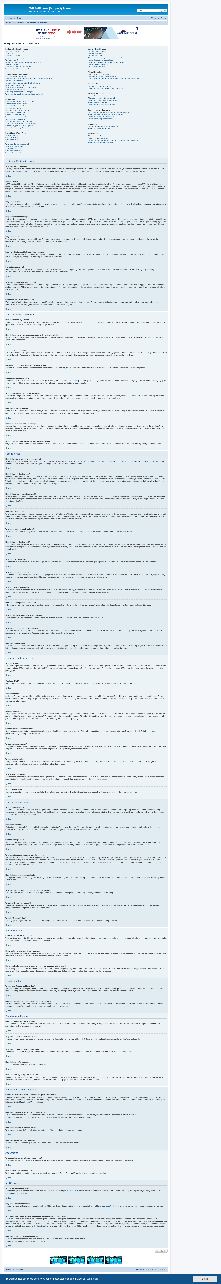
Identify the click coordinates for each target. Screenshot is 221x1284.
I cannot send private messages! (99, 74)
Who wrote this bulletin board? (98, 136)
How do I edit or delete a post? (16, 104)
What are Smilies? (11, 140)
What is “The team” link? (96, 66)
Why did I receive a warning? (15, 119)
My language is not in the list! (15, 85)
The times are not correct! (14, 81)
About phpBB (10, 1193)
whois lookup (10, 1221)
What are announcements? (14, 146)
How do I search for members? (98, 102)
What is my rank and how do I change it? (19, 92)
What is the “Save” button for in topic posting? (21, 123)
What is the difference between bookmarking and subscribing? (109, 112)
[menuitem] (19, 18)
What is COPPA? (11, 53)
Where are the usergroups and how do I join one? (105, 58)
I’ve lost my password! (13, 64)
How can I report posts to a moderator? (19, 121)
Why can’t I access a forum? (15, 115)
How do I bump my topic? (14, 128)
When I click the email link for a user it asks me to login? (24, 94)
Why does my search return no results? (101, 98)
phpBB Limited (68, 1191)
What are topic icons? (13, 153)
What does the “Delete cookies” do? (17, 69)
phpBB (75, 383)
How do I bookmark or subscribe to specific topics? (105, 114)
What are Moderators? (95, 53)
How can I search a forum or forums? (100, 96)
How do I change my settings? (15, 76)
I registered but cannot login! (15, 58)
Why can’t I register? (12, 55)
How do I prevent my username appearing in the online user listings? (29, 78)
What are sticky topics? (13, 148)
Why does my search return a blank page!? (103, 100)
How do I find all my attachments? (99, 128)
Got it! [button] (205, 1279)
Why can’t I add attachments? (15, 117)
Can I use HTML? (11, 137)
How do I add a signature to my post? (18, 106)
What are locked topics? (13, 151)
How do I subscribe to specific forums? (101, 116)
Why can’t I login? (11, 60)
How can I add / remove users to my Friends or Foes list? (107, 88)
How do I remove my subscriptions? (100, 119)
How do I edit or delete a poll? (15, 112)
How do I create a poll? (13, 108)
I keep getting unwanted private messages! (102, 76)
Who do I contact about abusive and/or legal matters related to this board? (113, 140)
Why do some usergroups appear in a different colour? (106, 62)
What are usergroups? (95, 55)
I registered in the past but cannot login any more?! (23, 62)
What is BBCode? (11, 135)
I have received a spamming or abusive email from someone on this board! (114, 78)
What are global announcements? (17, 144)
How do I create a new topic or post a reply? (20, 101)
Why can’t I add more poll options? (17, 110)
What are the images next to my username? (20, 87)
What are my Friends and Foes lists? (100, 86)
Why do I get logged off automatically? (18, 66)
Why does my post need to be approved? (19, 126)
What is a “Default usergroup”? (98, 64)
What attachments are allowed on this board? (103, 126)
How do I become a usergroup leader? (101, 60)
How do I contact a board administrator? (101, 142)
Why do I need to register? (14, 51)
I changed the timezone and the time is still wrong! (22, 83)
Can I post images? (12, 142)
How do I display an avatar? (15, 89)
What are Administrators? (96, 51)
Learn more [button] (92, 1279)
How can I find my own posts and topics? (102, 104)
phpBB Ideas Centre (107, 1206)
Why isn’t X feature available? (98, 138)
